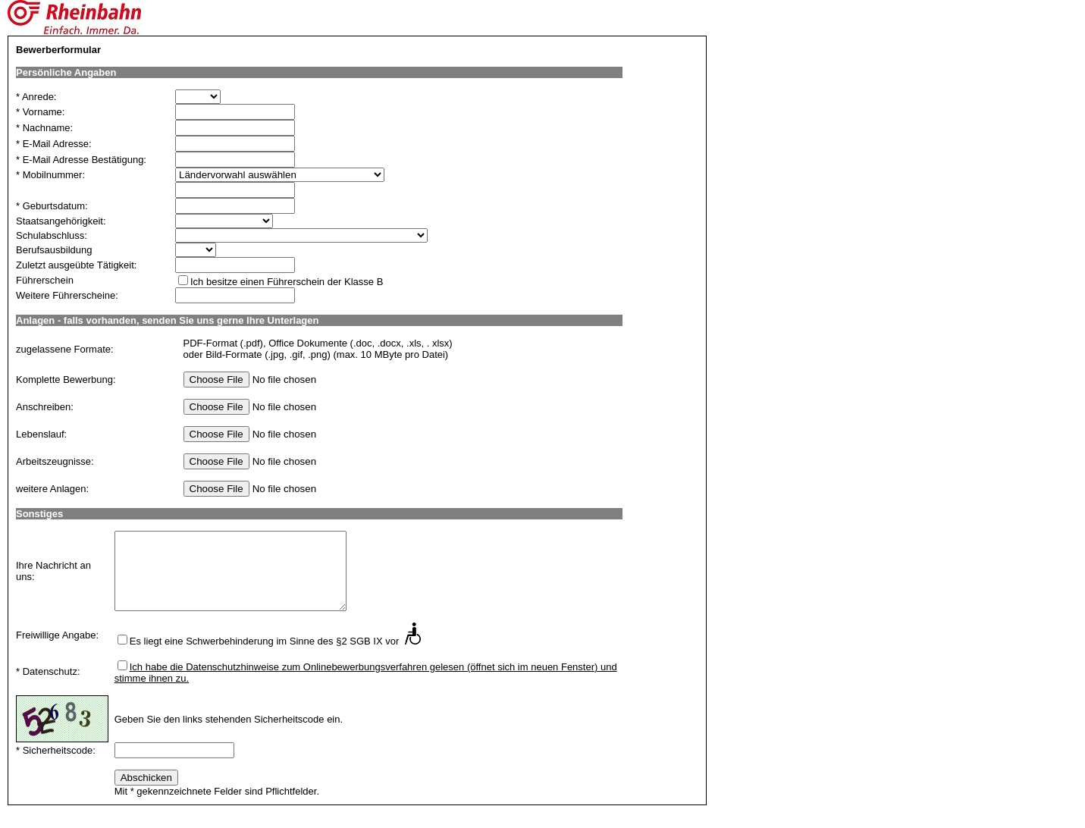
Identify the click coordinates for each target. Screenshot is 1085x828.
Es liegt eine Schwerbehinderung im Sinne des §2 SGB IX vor (265, 641)
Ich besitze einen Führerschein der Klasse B (286, 281)
